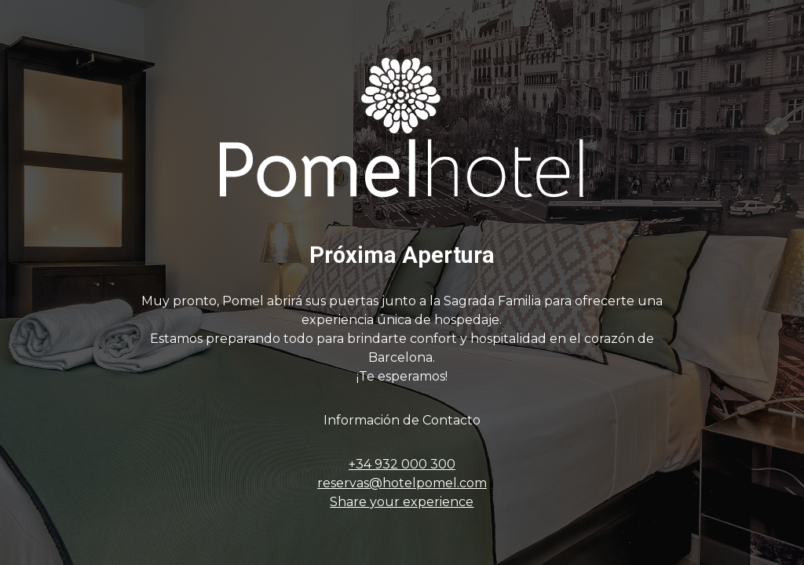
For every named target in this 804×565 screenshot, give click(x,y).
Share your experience (401, 501)
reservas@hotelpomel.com (402, 483)
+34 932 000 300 (402, 464)
